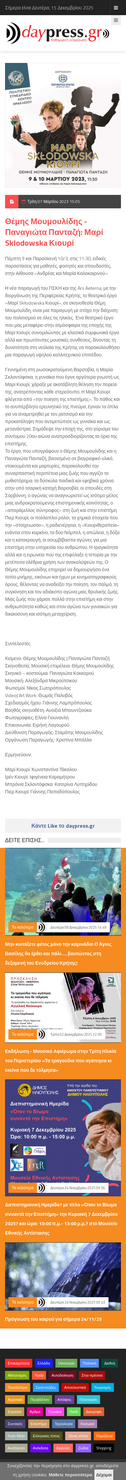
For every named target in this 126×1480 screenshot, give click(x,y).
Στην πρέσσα (92, 1375)
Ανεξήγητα (16, 1448)
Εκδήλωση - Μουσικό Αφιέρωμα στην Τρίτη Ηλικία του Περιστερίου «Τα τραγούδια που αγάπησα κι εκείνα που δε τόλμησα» (60, 1060)
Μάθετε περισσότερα (70, 1474)
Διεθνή (109, 1363)
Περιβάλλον (39, 1399)
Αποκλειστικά (75, 1387)
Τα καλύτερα (23, 927)
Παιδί (74, 1411)
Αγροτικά (15, 1399)
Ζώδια (83, 1448)
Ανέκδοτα (40, 1448)
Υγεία (39, 1375)
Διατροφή (93, 1411)
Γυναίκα (54, 1411)
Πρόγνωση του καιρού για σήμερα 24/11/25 (53, 1318)
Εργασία (15, 1411)
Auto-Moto (16, 1436)
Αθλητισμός (17, 1375)
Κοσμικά (87, 1423)
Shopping (103, 1448)
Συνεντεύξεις (46, 1387)
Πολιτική (89, 1363)
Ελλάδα (44, 1363)
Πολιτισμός (88, 1399)
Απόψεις (64, 1399)
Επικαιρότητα (19, 1363)
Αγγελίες (63, 1448)
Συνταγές (15, 1423)
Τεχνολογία (64, 1423)
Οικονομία (66, 1363)
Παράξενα (104, 1436)
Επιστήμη (39, 1423)
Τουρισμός (102, 1387)
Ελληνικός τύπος (46, 1436)
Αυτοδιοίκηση (62, 1375)
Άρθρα (35, 1411)
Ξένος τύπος (78, 1436)
